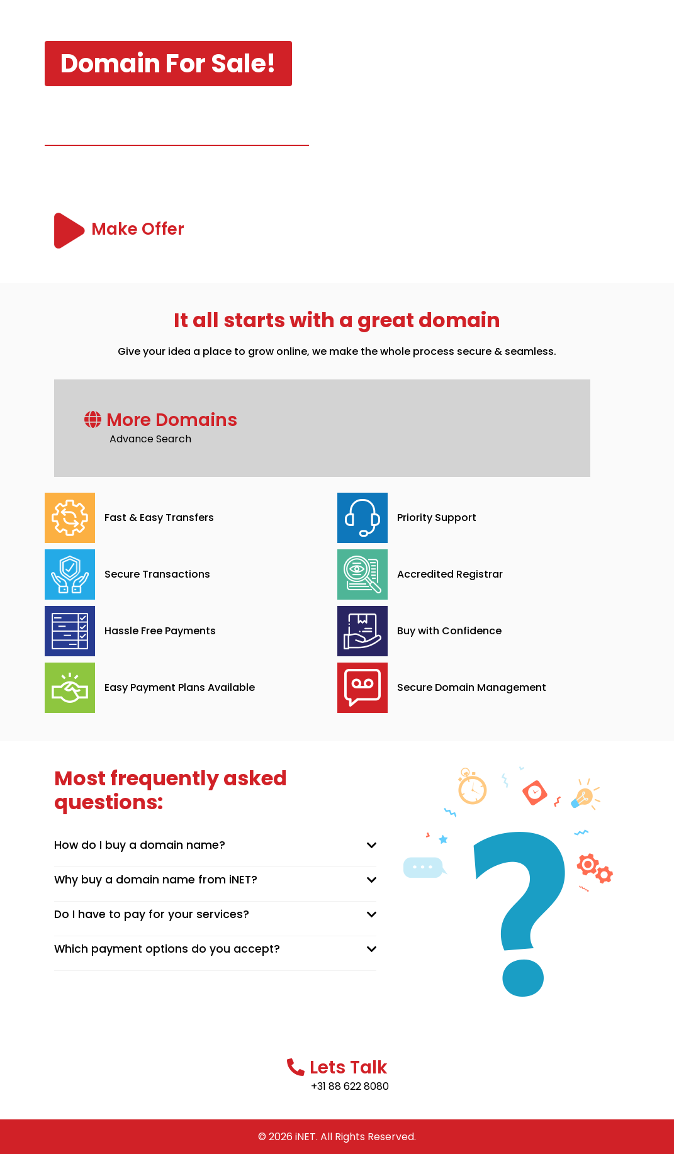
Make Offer (140, 229)
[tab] (215, 846)
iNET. (306, 1136)
